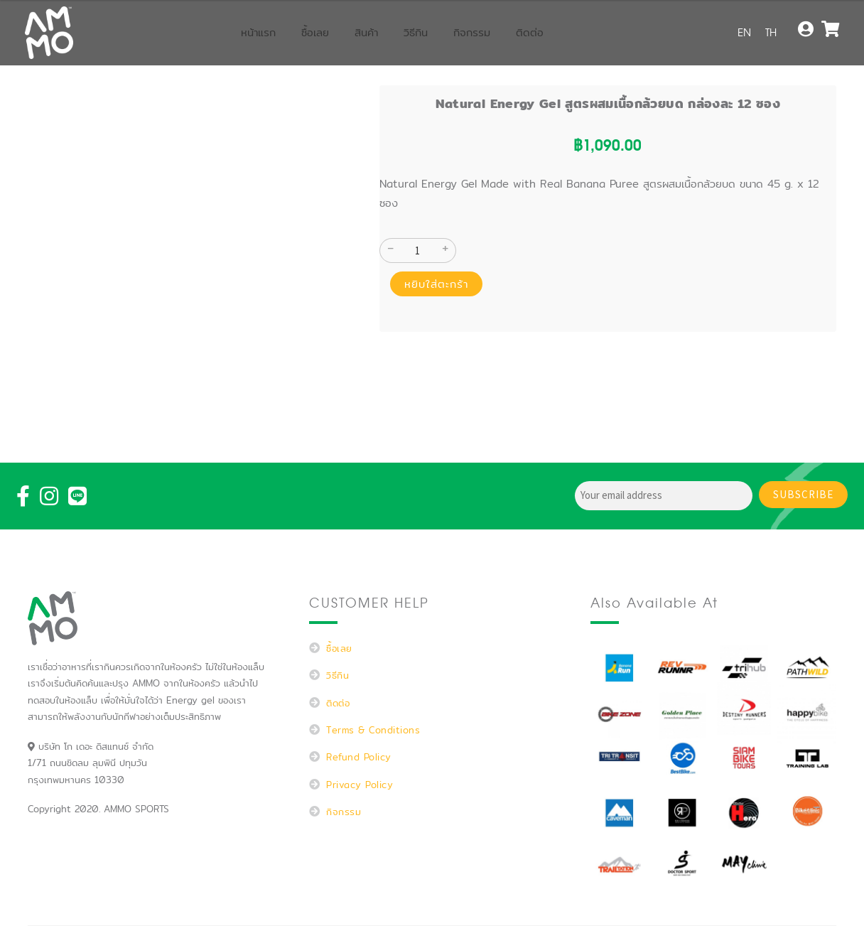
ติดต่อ (530, 32)
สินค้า (366, 32)
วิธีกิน (416, 32)
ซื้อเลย (315, 32)
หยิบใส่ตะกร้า (436, 284)
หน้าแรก (258, 32)
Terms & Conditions (373, 730)
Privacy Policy (359, 784)
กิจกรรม (471, 32)
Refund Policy (359, 757)
